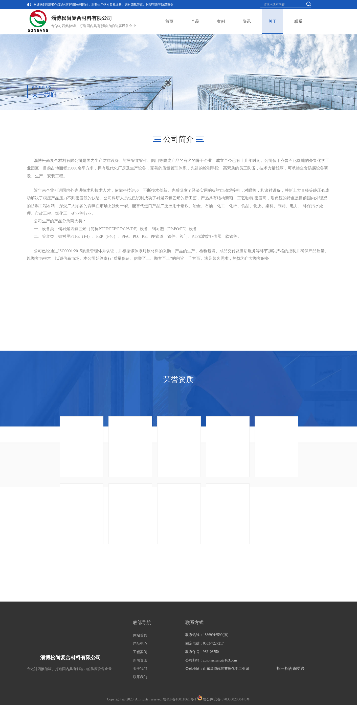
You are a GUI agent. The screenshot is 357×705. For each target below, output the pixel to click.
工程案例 (140, 652)
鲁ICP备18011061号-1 (179, 699)
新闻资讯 (140, 660)
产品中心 (140, 644)
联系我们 (140, 677)
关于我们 (140, 669)
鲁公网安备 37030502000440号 (226, 699)
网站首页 (140, 635)
